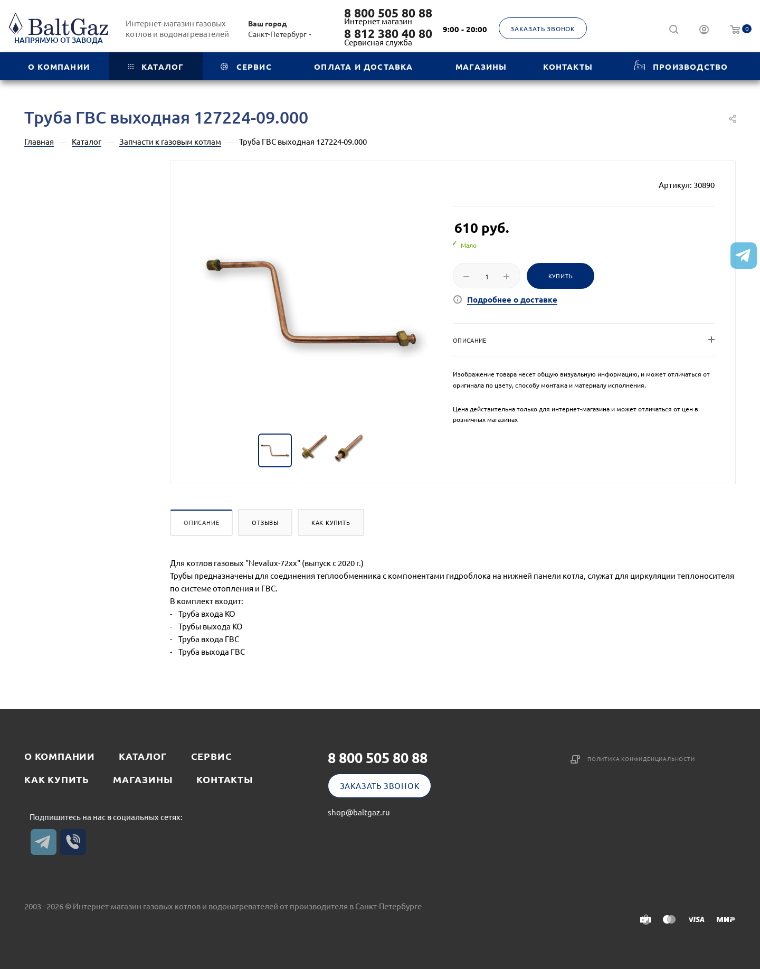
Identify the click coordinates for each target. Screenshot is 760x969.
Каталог (143, 756)
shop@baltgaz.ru (359, 812)
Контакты (224, 779)
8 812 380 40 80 (388, 34)
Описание (201, 522)
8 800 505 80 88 (388, 13)
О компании (59, 756)
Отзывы (265, 522)
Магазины (143, 779)
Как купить (330, 522)
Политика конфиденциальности (641, 759)
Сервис (211, 756)
